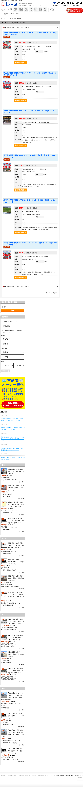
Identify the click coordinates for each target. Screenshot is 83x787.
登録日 (27, 27)
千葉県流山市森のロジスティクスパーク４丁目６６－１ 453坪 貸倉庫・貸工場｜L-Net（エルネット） (12, 439)
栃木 (35, 9)
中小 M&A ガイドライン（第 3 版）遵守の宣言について (33, 775)
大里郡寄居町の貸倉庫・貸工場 (13, 23)
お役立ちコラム (15, 14)
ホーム (3, 9)
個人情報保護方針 (12, 775)
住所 (17, 27)
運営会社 (3, 775)
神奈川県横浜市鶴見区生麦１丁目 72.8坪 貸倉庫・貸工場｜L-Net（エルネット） (12, 419)
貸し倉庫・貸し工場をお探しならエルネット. (68, 775)
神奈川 (21, 9)
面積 (9, 27)
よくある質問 (4, 14)
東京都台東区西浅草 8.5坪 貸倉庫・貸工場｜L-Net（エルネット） (13, 458)
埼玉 (26, 9)
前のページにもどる (52, 293)
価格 (5, 27)
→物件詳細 (21, 482)
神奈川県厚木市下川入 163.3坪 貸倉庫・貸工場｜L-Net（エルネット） (13, 428)
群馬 (40, 9)
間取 (13, 27)
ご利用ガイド (53, 9)
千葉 (31, 9)
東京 (15, 9)
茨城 (45, 9)
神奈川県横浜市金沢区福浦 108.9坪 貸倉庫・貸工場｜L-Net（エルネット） (12, 449)
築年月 (22, 27)
